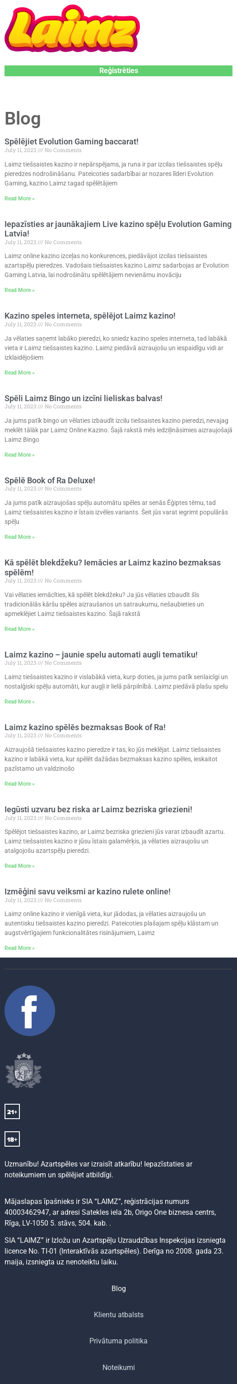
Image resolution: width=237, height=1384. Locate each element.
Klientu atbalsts (119, 1314)
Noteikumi (118, 1367)
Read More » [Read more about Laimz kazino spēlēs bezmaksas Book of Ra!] (20, 784)
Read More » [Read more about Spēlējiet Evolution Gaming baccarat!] (20, 198)
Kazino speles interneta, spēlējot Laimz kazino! (90, 315)
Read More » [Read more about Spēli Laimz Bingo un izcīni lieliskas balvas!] (20, 455)
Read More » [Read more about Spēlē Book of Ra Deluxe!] (20, 537)
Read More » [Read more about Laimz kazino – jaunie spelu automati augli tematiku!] (20, 702)
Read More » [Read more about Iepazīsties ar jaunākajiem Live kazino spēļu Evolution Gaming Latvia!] (20, 290)
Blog (119, 1288)
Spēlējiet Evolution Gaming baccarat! (72, 141)
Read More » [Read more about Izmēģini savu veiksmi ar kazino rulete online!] (20, 948)
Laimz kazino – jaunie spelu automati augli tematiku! (101, 654)
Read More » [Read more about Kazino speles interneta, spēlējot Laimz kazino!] (20, 373)
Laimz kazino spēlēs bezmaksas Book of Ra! (85, 727)
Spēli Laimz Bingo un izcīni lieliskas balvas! (84, 398)
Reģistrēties (118, 70)
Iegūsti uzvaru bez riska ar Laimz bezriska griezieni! (98, 809)
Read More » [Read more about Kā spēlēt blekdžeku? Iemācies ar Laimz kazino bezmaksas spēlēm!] (20, 629)
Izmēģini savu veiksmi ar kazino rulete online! (88, 891)
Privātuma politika (118, 1341)
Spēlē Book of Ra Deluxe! (50, 480)
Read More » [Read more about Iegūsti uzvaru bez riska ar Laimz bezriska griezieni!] (20, 866)
